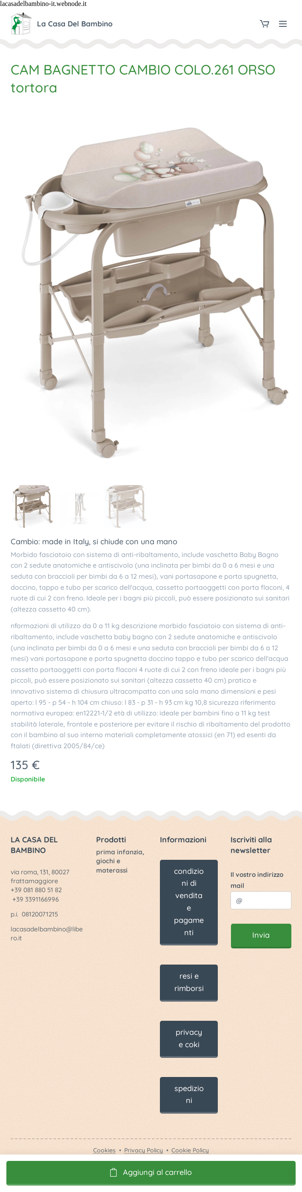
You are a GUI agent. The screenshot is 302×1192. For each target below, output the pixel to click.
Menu (283, 23)
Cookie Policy (190, 1150)
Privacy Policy (143, 1150)
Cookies (104, 1150)
